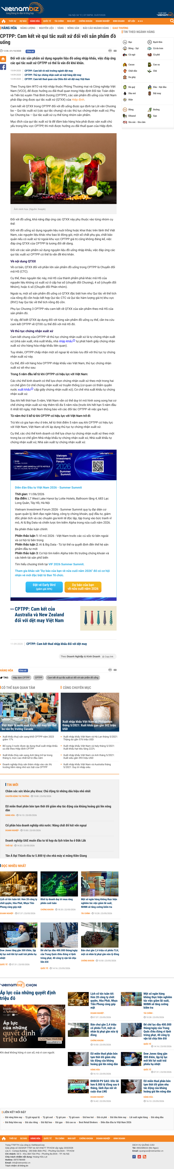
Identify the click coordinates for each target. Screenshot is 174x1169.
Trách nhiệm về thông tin (16, 1165)
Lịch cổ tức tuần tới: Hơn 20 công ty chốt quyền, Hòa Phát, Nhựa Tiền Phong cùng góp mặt (18, 903)
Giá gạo (58, 1122)
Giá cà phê (102, 1117)
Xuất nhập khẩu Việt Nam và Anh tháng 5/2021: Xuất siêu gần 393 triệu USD (88, 756)
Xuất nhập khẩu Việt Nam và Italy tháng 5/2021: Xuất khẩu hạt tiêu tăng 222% (89, 747)
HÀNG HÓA (35, 21)
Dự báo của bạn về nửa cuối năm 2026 (83, 587)
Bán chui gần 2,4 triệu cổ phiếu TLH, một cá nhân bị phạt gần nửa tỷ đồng (100, 952)
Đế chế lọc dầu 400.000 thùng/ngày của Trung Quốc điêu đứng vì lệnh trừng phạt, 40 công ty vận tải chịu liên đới (59, 956)
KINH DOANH (119, 21)
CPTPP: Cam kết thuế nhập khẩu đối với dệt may (56, 644)
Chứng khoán (47, 909)
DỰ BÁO (23, 21)
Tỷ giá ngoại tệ (32, 1117)
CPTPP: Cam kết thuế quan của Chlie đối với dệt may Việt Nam (57, 79)
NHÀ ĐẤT (71, 21)
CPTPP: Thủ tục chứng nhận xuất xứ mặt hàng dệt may (53, 75)
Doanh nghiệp (12, 830)
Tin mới (12, 785)
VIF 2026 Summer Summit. (66, 564)
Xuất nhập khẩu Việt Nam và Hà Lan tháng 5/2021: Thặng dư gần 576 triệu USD (90, 738)
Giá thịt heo (46, 1122)
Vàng (60, 28)
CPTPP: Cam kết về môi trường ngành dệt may (49, 70)
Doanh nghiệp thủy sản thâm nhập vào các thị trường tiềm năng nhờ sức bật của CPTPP (27, 766)
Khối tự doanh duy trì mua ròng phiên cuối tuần (57, 901)
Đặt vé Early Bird (44, 587)
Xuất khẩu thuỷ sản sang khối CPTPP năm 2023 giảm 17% (28, 738)
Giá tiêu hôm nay (118, 1117)
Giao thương (120, 28)
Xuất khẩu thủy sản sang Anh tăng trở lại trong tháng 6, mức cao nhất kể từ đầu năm (27, 756)
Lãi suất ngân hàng (138, 1117)
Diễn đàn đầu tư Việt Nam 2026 (116, 1122)
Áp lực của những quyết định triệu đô (28, 995)
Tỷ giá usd (48, 1117)
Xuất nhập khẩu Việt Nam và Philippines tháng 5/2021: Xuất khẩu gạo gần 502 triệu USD (89, 725)
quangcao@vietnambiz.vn (151, 1151)
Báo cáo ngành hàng (96, 28)
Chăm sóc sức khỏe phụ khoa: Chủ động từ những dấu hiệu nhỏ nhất (47, 791)
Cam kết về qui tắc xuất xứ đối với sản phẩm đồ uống (73, 677)
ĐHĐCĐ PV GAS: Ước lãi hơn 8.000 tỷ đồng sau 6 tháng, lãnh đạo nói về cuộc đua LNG (104, 1086)
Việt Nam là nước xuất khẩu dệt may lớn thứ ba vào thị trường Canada (29, 727)
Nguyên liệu (46, 28)
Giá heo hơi (88, 1117)
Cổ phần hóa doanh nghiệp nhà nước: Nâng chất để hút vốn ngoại (46, 825)
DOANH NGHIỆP (102, 21)
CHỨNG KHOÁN (85, 21)
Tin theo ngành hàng (139, 32)
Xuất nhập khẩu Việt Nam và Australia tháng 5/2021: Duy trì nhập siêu (87, 766)
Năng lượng (27, 28)
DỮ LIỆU (131, 21)
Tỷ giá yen (61, 1117)
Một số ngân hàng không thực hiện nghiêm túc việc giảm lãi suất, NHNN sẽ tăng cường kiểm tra (99, 903)
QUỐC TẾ (47, 21)
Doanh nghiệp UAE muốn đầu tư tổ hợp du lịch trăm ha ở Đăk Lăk (45, 840)
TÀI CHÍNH (59, 21)
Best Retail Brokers (88, 1122)
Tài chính (85, 913)
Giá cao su (71, 1122)
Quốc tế (3, 964)
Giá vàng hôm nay (13, 1117)
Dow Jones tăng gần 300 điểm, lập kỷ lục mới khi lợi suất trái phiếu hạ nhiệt (18, 954)
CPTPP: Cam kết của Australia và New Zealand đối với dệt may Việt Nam (39, 614)
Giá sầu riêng (31, 1122)
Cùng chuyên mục (77, 688)
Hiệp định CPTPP (21, 677)
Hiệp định (78, 99)
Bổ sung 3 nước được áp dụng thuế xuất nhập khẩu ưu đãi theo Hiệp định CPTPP (30, 747)
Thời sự (9, 845)
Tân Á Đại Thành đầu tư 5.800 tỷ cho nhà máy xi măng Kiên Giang (46, 856)
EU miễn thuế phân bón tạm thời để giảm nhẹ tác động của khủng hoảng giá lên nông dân (58, 808)
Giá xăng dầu (157, 1117)
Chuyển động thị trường (17, 796)
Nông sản (73, 28)
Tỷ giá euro (74, 1117)
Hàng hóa (9, 28)
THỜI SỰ (12, 21)
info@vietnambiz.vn (21, 1163)
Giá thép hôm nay (13, 1122)
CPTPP (38, 677)
